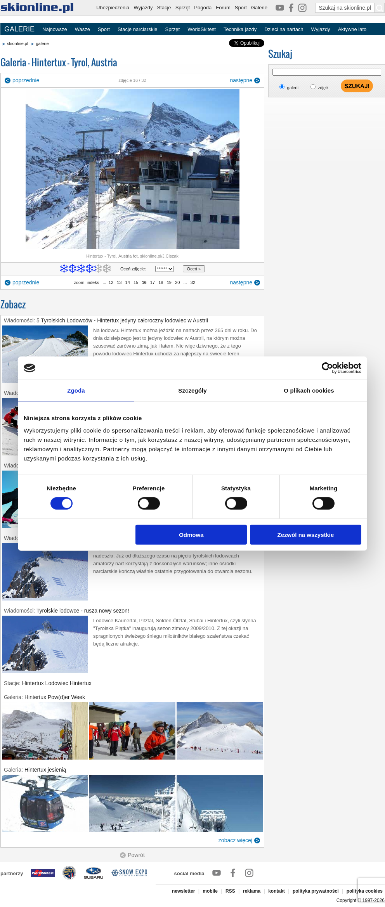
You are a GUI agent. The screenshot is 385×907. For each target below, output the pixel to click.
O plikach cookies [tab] (309, 390)
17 (152, 282)
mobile (210, 891)
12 (111, 282)
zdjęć (323, 87)
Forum (223, 7)
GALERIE (19, 29)
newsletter (183, 891)
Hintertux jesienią (45, 770)
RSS (230, 891)
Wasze (82, 29)
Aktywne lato (352, 29)
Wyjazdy (143, 7)
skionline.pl (17, 43)
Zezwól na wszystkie (305, 534)
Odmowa (191, 534)
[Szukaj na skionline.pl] (380, 8)
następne (241, 80)
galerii (292, 87)
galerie (42, 43)
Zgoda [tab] (76, 390)
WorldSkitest (201, 29)
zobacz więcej (235, 840)
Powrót (136, 855)
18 (160, 282)
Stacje (164, 7)
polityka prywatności (316, 891)
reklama (251, 891)
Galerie (259, 7)
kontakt (276, 891)
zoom (79, 282)
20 (177, 282)
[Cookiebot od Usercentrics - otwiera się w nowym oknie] (327, 368)
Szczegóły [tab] (192, 390)
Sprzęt (182, 7)
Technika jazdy (240, 29)
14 (127, 282)
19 (169, 282)
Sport (241, 7)
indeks (93, 282)
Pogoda (203, 7)
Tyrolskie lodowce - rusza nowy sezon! (82, 611)
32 (192, 282)
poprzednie (25, 80)
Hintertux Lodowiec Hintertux (57, 683)
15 (135, 282)
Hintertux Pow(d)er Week (54, 697)
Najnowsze (54, 29)
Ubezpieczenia (112, 7)
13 (119, 282)
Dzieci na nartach (283, 29)
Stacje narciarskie (138, 29)
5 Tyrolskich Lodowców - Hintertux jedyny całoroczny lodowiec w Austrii (122, 320)
